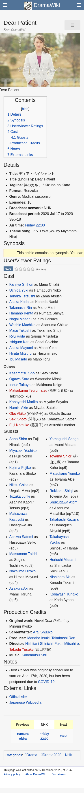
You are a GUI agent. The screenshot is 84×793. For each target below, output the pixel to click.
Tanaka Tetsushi (22, 296)
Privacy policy (12, 774)
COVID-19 (46, 682)
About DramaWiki (35, 774)
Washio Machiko (22, 325)
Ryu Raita (17, 336)
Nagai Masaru (20, 319)
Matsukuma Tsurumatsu (28, 390)
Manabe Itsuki (38, 638)
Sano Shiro (18, 439)
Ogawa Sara (19, 379)
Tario (63, 736)
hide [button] (25, 109)
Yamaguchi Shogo (64, 439)
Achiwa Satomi (21, 537)
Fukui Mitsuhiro (66, 644)
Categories (14, 755)
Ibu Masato (18, 359)
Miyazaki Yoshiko (23, 451)
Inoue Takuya (20, 385)
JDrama (31, 755)
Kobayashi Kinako (64, 594)
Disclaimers (59, 774)
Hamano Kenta (21, 313)
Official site (18, 697)
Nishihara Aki (60, 577)
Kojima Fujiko (20, 468)
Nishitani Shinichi (39, 644)
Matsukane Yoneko (65, 473)
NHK (69, 755)
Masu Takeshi (20, 330)
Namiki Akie (18, 408)
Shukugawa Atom (64, 502)
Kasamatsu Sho (22, 373)
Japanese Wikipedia (25, 702)
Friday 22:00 (35, 225)
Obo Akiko (17, 413)
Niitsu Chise (18, 485)
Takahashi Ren (63, 638)
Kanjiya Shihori (21, 284)
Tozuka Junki (19, 496)
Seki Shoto (18, 419)
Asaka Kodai (19, 302)
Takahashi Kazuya (64, 519)
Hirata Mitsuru (20, 353)
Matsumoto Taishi (23, 554)
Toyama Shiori (61, 456)
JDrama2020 (51, 755)
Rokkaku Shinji (61, 491)
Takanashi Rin (20, 308)
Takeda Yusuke (21, 649)
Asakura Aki (18, 588)
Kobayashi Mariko (23, 402)
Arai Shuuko (42, 632)
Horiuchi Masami (63, 560)
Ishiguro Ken (19, 342)
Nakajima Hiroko (22, 571)
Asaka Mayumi (21, 348)
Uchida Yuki (18, 290)
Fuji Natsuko (19, 425)
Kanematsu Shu (34, 655)
